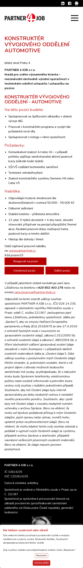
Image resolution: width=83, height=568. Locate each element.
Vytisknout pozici (24, 271)
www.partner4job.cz (22, 251)
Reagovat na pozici (25, 261)
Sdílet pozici (62, 271)
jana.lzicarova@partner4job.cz (35, 292)
